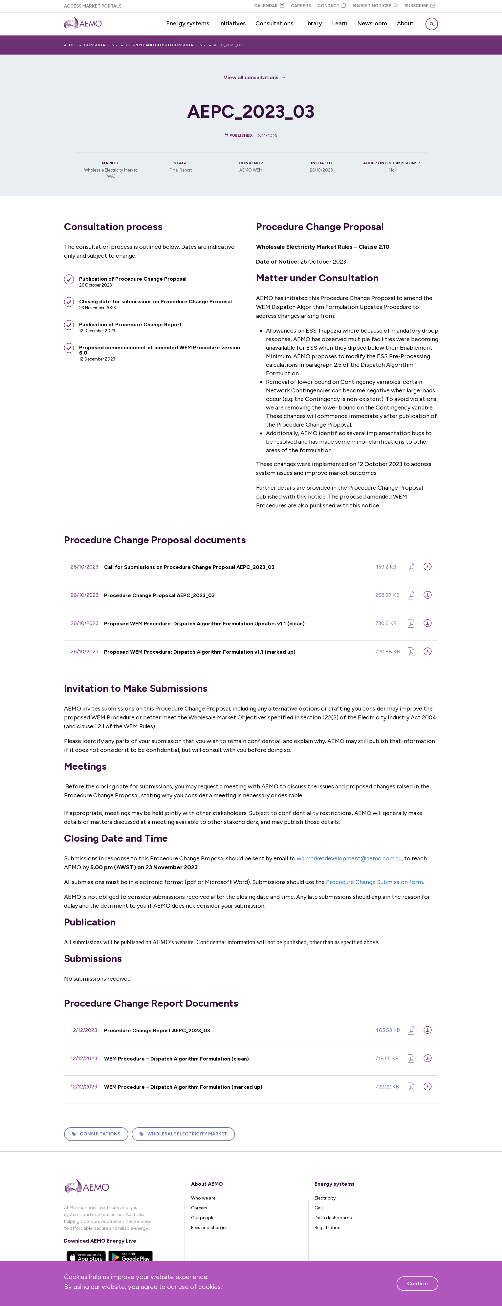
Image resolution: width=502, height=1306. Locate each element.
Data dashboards (333, 1215)
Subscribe (419, 5)
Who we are (203, 1195)
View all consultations (251, 77)
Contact (331, 5)
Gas (319, 1205)
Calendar (269, 5)
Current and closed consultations (165, 45)
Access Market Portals (92, 6)
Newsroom (372, 23)
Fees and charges (209, 1225)
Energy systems (187, 23)
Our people (202, 1215)
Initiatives (232, 23)
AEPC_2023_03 (228, 45)
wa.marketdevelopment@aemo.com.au (349, 856)
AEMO (70, 45)
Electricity (325, 1195)
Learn (339, 23)
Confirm (417, 1283)
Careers (301, 5)
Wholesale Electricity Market (187, 1131)
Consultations (274, 23)
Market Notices (375, 5)
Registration (327, 1225)
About (405, 23)
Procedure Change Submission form (374, 880)
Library (312, 23)
